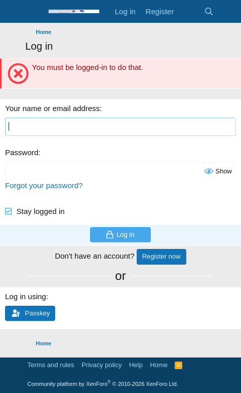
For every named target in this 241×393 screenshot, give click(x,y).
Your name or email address (52, 108)
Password (21, 152)
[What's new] (188, 11)
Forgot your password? (44, 185)
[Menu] (34, 12)
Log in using (25, 296)
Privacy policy (102, 365)
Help (136, 365)
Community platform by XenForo (102, 384)
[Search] (209, 11)
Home (159, 365)
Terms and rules (50, 365)
